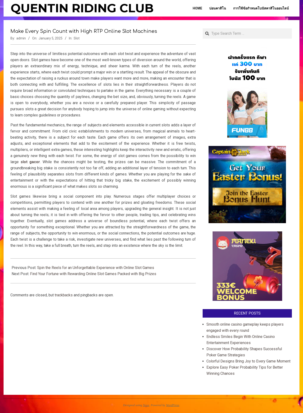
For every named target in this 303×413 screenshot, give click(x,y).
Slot (77, 38)
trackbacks (64, 295)
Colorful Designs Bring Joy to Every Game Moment (248, 361)
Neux (146, 405)
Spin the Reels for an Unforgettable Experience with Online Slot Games (95, 267)
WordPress (172, 405)
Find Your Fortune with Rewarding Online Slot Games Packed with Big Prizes (93, 274)
